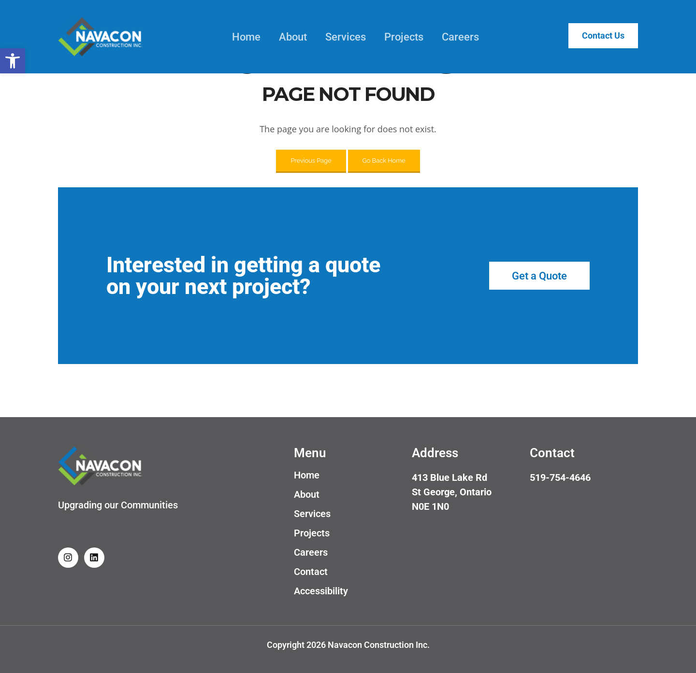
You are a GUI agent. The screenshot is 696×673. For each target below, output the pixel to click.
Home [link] (240, 37)
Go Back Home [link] (384, 160)
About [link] (287, 37)
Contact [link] (311, 571)
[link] (12, 60)
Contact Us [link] (597, 36)
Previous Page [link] (310, 160)
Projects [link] (398, 37)
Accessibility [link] (321, 591)
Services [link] (339, 37)
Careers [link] (454, 37)
